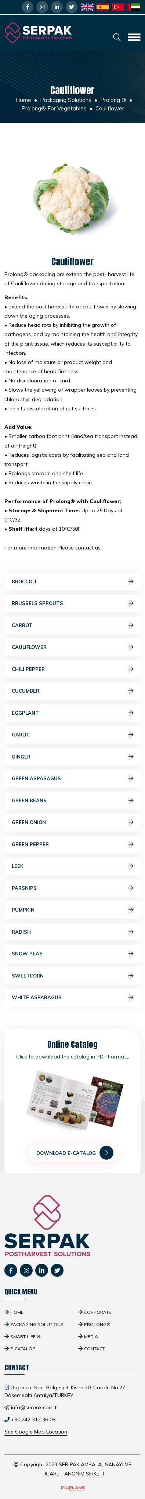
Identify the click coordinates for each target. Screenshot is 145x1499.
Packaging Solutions (65, 99)
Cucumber (72, 691)
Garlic (72, 735)
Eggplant (72, 713)
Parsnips (72, 888)
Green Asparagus (72, 778)
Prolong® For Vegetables (54, 108)
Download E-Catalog (74, 1153)
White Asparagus (72, 997)
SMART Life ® (25, 1336)
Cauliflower (72, 647)
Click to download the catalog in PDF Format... (72, 1056)
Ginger (72, 757)
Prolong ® (113, 99)
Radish (72, 932)
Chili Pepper (72, 669)
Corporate (97, 1312)
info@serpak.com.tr (34, 1407)
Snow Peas (72, 954)
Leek (72, 866)
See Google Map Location (35, 1431)
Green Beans (72, 801)
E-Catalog (23, 1348)
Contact (94, 1348)
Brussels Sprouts (72, 603)
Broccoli (72, 582)
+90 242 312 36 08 (33, 1419)
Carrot (72, 625)
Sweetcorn (72, 976)
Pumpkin (72, 910)
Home (23, 99)
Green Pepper (72, 844)
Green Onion (72, 822)
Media (91, 1336)
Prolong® (97, 1324)
